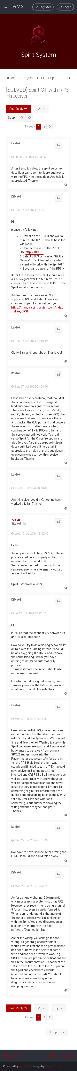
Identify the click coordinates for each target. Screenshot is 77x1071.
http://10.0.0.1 (34, 252)
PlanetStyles (53, 1066)
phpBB (23, 1066)
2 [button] (44, 126)
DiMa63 (16, 196)
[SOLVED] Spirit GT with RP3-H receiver (38, 93)
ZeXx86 (16, 519)
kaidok (15, 143)
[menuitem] (18, 7)
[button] (50, 126)
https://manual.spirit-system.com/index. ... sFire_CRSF (37, 309)
